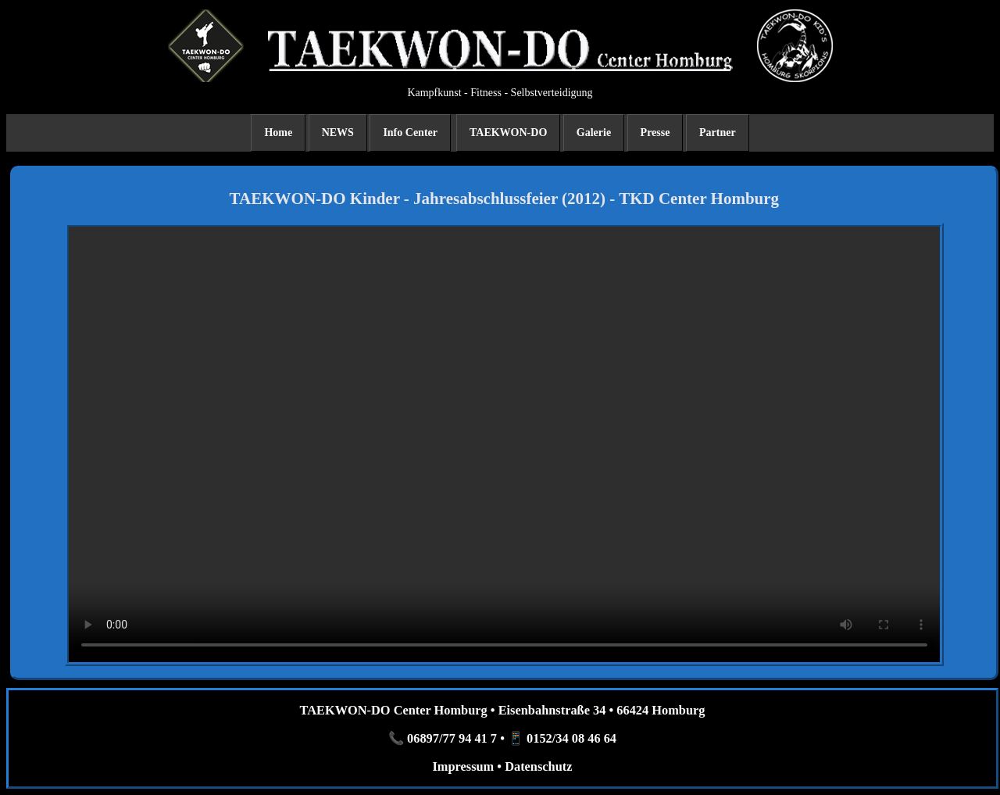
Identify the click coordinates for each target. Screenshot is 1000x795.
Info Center (410, 132)
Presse (655, 132)
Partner (717, 132)
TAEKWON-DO (508, 132)
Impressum (463, 766)
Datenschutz (538, 766)
